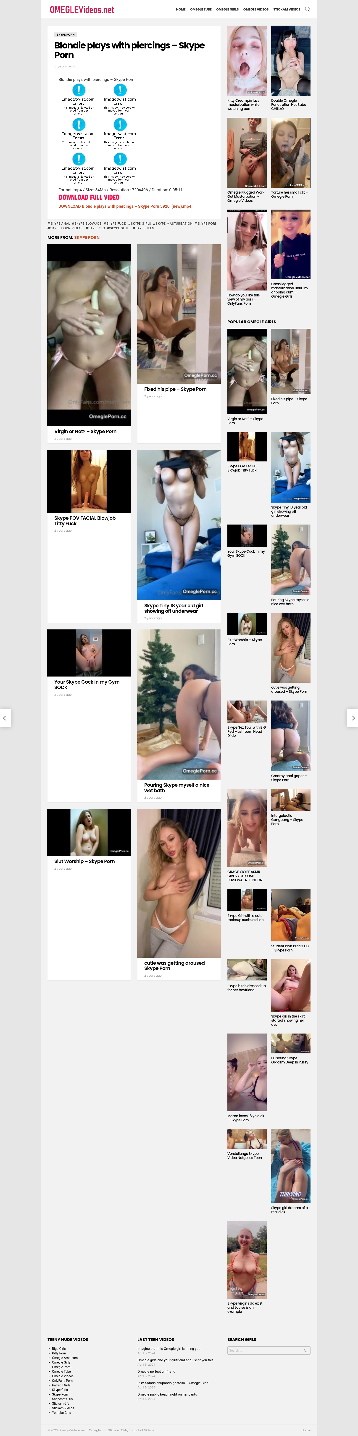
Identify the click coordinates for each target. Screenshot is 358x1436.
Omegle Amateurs (65, 1358)
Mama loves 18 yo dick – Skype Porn (245, 1118)
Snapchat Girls (62, 1399)
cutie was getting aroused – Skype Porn (176, 966)
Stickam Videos (286, 9)
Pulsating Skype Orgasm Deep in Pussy (289, 1060)
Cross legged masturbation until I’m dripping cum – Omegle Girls (289, 290)
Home (181, 9)
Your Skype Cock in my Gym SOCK (87, 685)
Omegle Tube (201, 9)
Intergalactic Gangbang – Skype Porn (287, 819)
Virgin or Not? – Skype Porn (85, 431)
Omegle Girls (227, 9)
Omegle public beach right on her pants (167, 1394)
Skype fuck (116, 223)
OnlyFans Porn (62, 1381)
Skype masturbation (174, 223)
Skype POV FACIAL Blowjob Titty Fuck (85, 521)
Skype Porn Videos (67, 228)
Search (306, 1351)
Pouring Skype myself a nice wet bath (176, 788)
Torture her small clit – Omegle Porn (289, 194)
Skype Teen (144, 228)
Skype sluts (120, 228)
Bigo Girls (59, 1349)
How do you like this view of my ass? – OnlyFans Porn (243, 299)
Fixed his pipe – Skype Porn (175, 389)
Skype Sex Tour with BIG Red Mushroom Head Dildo (246, 731)
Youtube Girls (61, 1413)
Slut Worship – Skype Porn (84, 861)
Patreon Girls (61, 1385)
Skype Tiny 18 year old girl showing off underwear (173, 608)
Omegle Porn (61, 1367)
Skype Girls (141, 223)
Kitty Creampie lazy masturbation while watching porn (243, 104)
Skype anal (60, 223)
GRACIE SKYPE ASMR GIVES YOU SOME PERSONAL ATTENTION (244, 875)
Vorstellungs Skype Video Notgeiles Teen (244, 1155)
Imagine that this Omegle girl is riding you (168, 1349)
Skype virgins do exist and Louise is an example (244, 1307)
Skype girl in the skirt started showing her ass (288, 1020)
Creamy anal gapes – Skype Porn (289, 777)
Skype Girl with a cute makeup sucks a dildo (245, 917)
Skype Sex (96, 228)
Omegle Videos (256, 9)
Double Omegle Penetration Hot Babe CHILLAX (288, 104)
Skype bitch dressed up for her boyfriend (246, 987)
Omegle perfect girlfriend (156, 1371)
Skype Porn (207, 223)
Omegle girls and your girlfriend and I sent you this (175, 1360)
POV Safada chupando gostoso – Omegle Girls (172, 1383)
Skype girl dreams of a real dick (289, 1209)
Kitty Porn (59, 1353)
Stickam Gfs (60, 1403)
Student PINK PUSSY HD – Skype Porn (290, 948)
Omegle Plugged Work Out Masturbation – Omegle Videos (245, 196)
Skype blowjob (88, 223)
